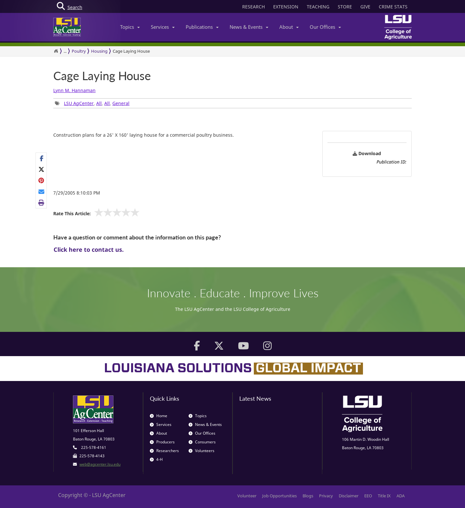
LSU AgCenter (79, 103)
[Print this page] (41, 202)
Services (163, 27)
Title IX (384, 496)
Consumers (202, 442)
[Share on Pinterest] (41, 180)
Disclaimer (348, 496)
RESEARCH (253, 7)
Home (158, 415)
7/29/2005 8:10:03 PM (76, 193)
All (99, 103)
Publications (202, 27)
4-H (156, 459)
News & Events (249, 27)
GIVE (365, 7)
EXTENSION (285, 7)
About (289, 27)
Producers (162, 442)
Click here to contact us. (89, 249)
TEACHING (318, 7)
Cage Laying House (131, 51)
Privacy (326, 496)
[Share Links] (41, 181)
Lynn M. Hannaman (74, 90)
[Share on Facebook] (41, 158)
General (120, 103)
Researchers (164, 450)
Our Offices (325, 27)
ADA (401, 496)
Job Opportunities (279, 496)
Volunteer (246, 496)
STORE (345, 7)
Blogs (308, 496)
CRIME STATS (393, 7)
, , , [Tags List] (92, 103)
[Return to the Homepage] (55, 51)
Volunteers (201, 450)
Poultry (79, 51)
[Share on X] (41, 169)
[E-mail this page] (41, 191)
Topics (130, 27)
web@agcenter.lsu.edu (99, 464)
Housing (99, 51)
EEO (368, 496)
